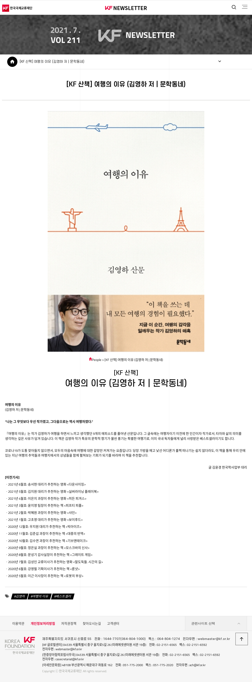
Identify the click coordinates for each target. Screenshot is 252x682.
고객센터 (113, 623)
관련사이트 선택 (215, 623)
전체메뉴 (244, 6)
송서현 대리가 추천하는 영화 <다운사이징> (57, 484)
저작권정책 (68, 623)
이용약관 (18, 623)
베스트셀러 (63, 596)
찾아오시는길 (92, 623)
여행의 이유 (40, 596)
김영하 (20, 596)
